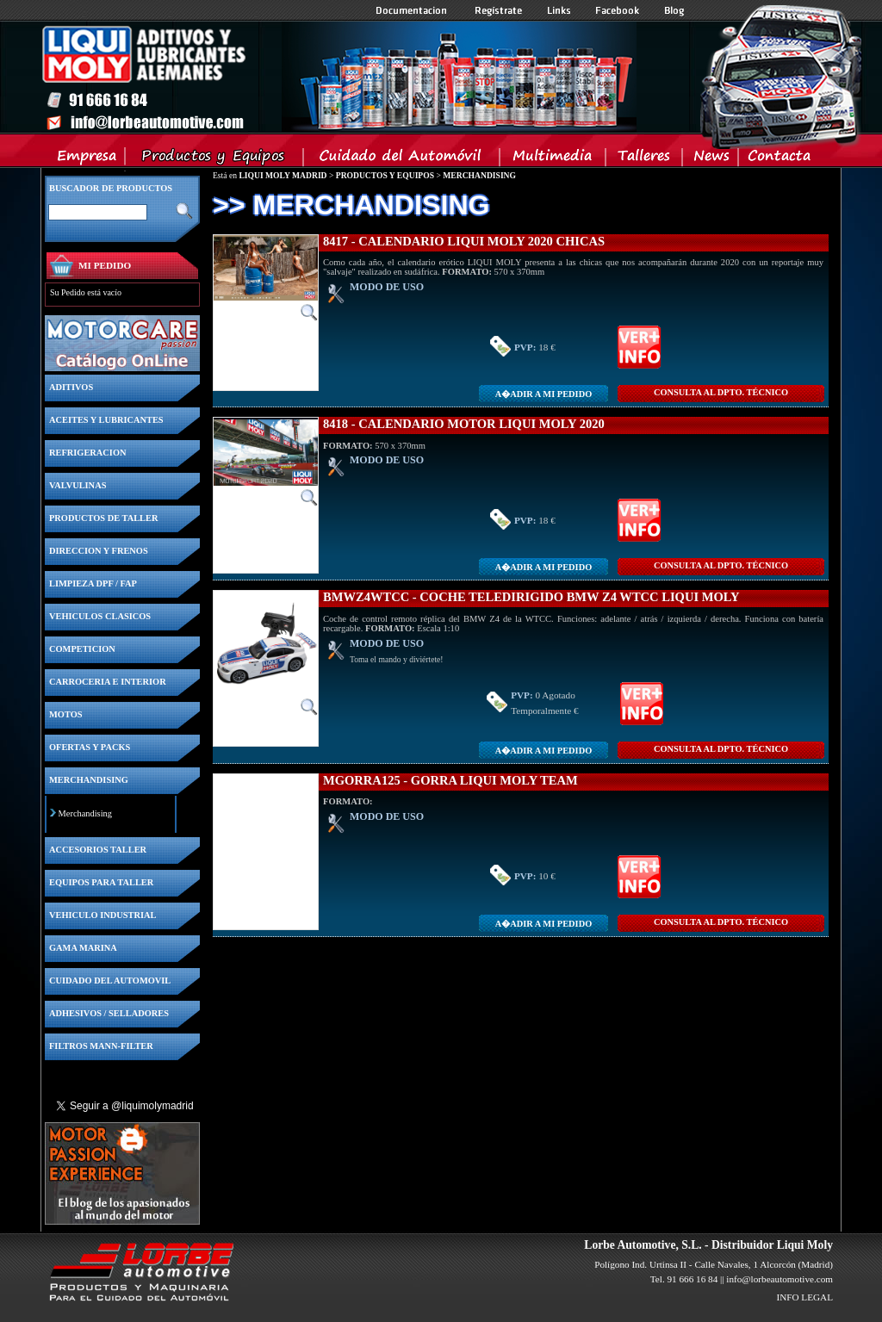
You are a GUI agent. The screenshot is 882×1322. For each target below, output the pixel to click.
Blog (674, 10)
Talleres (644, 159)
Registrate (498, 10)
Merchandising (85, 813)
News (711, 159)
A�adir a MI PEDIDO (543, 394)
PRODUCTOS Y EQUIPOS (385, 175)
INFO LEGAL (804, 1297)
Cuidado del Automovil (403, 159)
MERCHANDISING (479, 175)
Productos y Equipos (215, 159)
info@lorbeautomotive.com (779, 1279)
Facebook (617, 10)
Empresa (87, 159)
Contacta (778, 159)
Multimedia (553, 159)
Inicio (338, 77)
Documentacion (413, 10)
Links (559, 10)
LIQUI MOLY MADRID (282, 175)
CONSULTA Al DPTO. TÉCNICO (721, 392)
